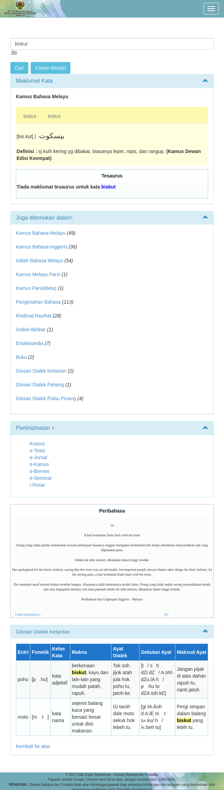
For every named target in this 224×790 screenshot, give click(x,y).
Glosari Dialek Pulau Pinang (46, 398)
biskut (29, 116)
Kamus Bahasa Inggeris (41, 247)
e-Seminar (41, 478)
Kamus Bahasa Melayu (41, 233)
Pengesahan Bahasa (38, 302)
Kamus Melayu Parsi (38, 274)
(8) (166, 614)
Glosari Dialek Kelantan (41, 371)
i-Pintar (37, 485)
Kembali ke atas (33, 746)
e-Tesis (37, 450)
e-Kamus (39, 464)
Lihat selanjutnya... (28, 614)
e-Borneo (40, 471)
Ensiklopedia (29, 343)
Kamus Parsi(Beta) (36, 288)
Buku (21, 357)
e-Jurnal (38, 457)
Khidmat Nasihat (33, 315)
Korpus (37, 443)
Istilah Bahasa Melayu (39, 260)
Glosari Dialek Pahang (40, 384)
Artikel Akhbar (31, 329)
